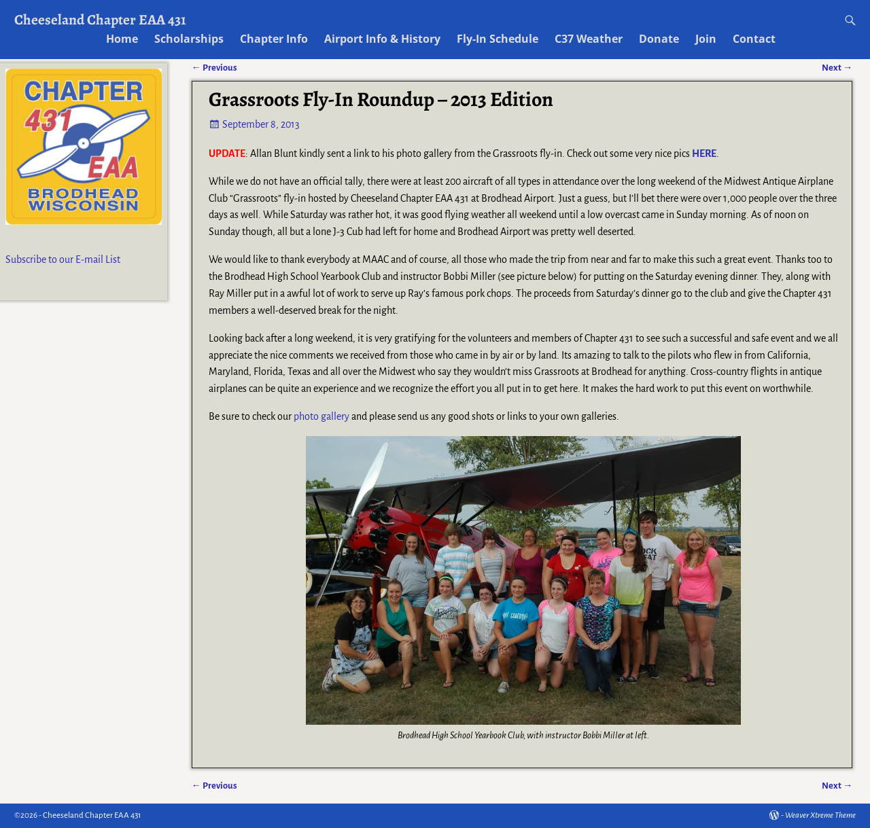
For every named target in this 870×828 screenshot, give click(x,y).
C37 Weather (589, 38)
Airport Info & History (382, 38)
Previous (214, 785)
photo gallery (321, 416)
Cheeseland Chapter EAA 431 (100, 19)
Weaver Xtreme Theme (820, 815)
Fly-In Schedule (497, 38)
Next (837, 785)
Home (122, 38)
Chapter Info (274, 38)
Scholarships (189, 38)
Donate (659, 38)
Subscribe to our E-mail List (62, 259)
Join (705, 38)
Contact (754, 38)
